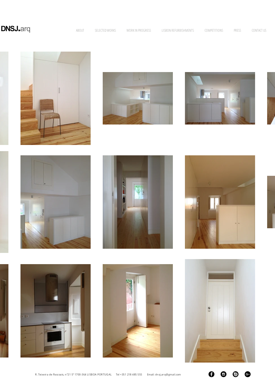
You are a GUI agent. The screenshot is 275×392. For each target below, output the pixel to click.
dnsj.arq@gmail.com (168, 374)
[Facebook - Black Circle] (211, 374)
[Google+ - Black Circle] (248, 374)
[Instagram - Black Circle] (223, 374)
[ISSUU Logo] (236, 374)
